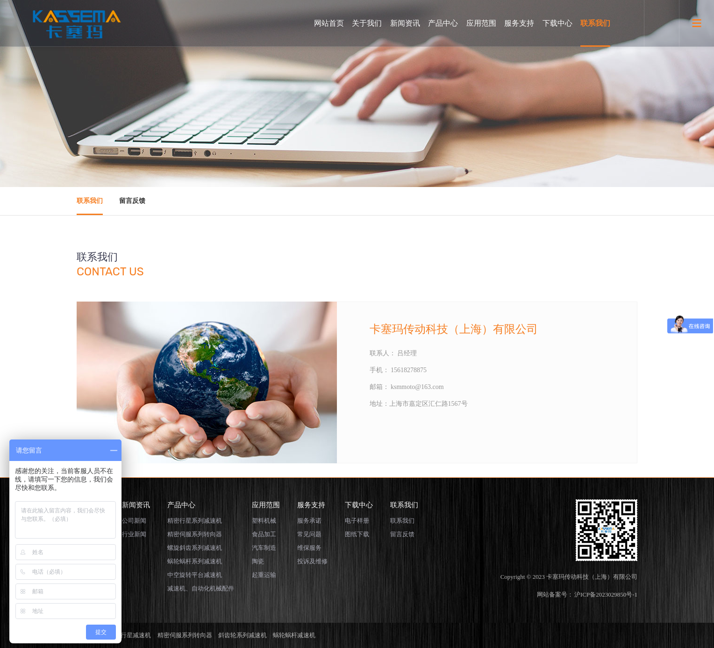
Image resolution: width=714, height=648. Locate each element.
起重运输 (264, 574)
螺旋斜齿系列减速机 (194, 547)
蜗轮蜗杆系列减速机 (194, 561)
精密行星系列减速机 (194, 520)
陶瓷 (258, 561)
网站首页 (329, 23)
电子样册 (357, 520)
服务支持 (519, 23)
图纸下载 (357, 534)
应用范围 (481, 23)
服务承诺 (309, 520)
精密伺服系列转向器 (194, 534)
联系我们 (595, 23)
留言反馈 (132, 200)
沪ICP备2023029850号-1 (605, 594)
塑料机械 (264, 520)
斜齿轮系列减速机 (242, 635)
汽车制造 (264, 547)
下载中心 (557, 23)
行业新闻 (134, 534)
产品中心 (443, 23)
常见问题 (309, 534)
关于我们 (367, 23)
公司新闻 (134, 520)
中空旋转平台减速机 (194, 574)
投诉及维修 (312, 561)
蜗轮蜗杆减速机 (294, 635)
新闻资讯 (405, 23)
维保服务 (309, 547)
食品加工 (264, 534)
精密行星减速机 (129, 635)
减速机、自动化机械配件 (200, 588)
